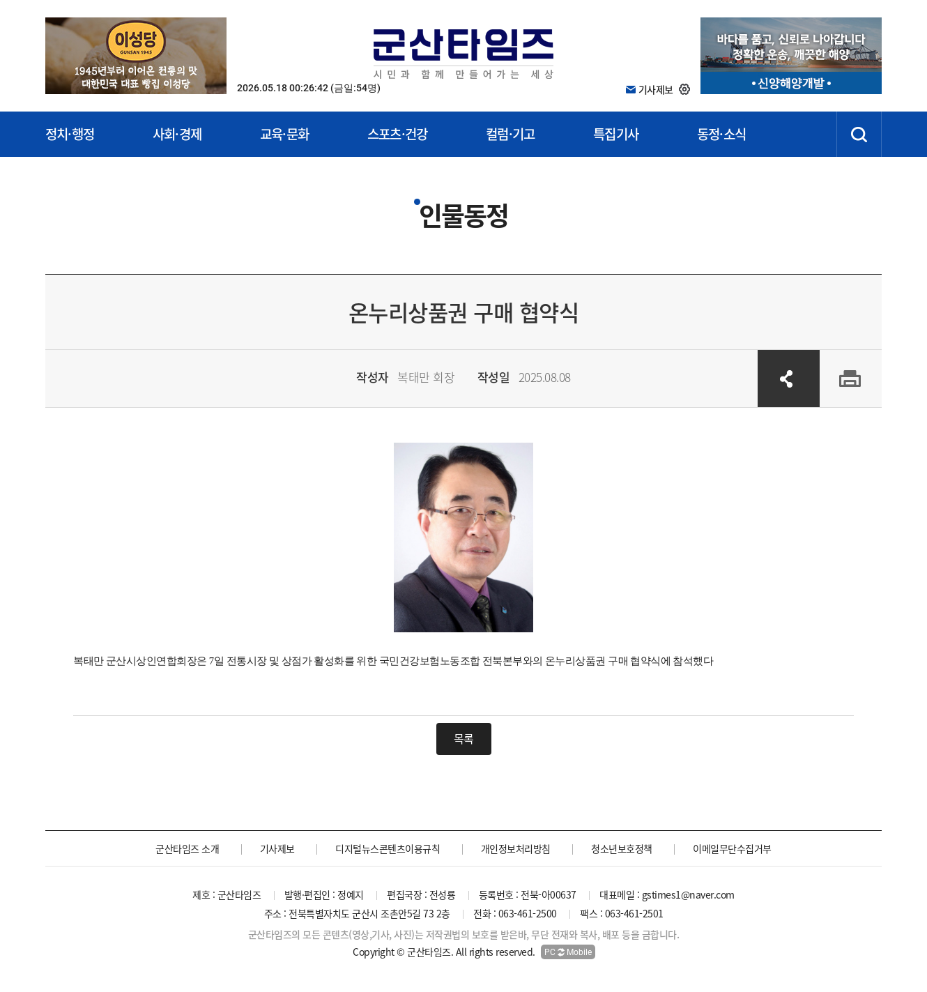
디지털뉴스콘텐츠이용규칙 (387, 848)
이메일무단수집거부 (732, 848)
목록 (464, 738)
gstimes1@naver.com (688, 894)
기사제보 (277, 848)
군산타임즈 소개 (187, 848)
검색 (859, 134)
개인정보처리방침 (516, 848)
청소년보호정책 (621, 848)
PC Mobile (568, 952)
